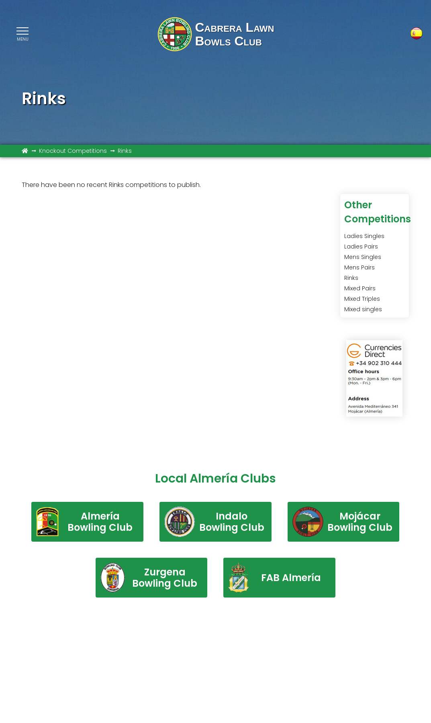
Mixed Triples (362, 299)
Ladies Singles (364, 236)
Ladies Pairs (361, 246)
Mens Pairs (359, 267)
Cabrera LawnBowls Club (234, 34)
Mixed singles (363, 309)
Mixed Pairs (360, 288)
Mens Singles (362, 257)
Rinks (351, 278)
